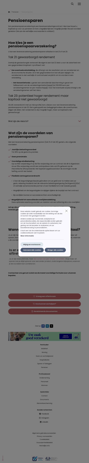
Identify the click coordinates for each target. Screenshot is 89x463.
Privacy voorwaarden (44, 436)
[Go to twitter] (52, 326)
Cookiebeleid (44, 439)
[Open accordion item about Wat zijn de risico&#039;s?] (44, 121)
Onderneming (44, 378)
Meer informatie (27, 236)
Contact (44, 396)
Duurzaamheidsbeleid (44, 442)
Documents (44, 399)
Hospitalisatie (44, 360)
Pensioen (44, 367)
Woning (44, 352)
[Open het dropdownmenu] (79, 4)
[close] (66, 211)
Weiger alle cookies (55, 250)
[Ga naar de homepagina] (9, 4)
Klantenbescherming (44, 403)
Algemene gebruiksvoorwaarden (44, 433)
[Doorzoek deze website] (72, 4)
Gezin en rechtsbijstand (44, 356)
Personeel (44, 382)
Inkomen (44, 385)
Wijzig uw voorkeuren (31, 244)
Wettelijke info (44, 446)
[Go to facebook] (43, 326)
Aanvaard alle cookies (32, 250)
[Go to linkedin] (48, 326)
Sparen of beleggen (44, 364)
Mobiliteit (44, 349)
